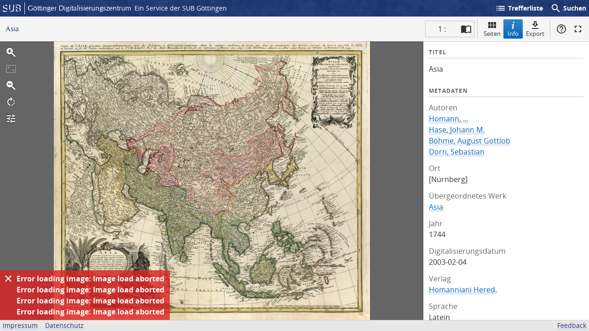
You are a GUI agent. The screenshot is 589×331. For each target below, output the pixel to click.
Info (513, 29)
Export (535, 29)
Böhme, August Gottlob (469, 141)
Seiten (492, 29)
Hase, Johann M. (457, 130)
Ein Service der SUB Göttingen (180, 8)
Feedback (571, 325)
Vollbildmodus (577, 28)
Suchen (568, 8)
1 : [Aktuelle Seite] (442, 29)
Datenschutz (64, 325)
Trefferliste (519, 8)
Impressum (20, 325)
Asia (436, 207)
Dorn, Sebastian (457, 152)
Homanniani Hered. (463, 290)
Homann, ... (448, 119)
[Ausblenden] (8, 278)
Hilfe (561, 28)
